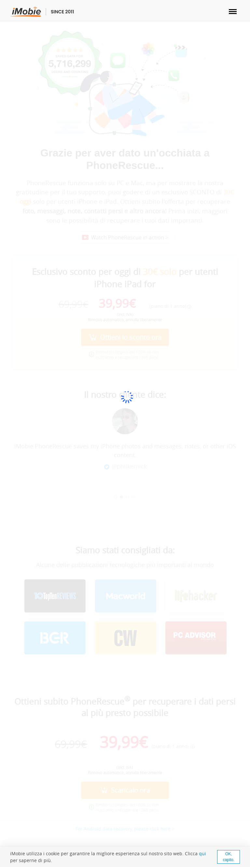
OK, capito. (228, 857)
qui (202, 853)
